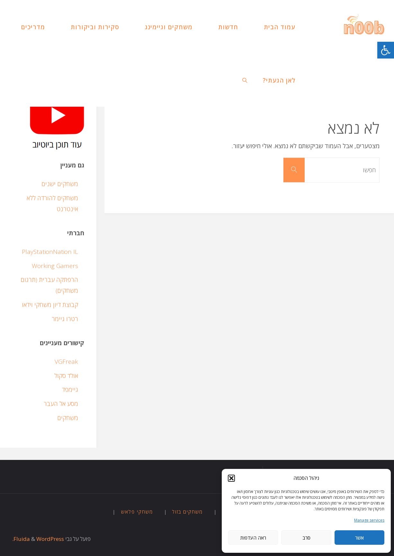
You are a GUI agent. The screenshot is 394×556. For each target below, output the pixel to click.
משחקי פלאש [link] (137, 511)
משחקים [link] (67, 418)
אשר (359, 537)
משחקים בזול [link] (187, 511)
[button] (231, 478)
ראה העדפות (253, 537)
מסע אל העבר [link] (61, 403)
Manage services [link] (369, 520)
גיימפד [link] (70, 389)
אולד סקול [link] (66, 376)
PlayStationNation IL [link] (50, 251)
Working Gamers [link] (55, 266)
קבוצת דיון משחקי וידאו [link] (50, 304)
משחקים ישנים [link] (59, 184)
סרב (306, 537)
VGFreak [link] (66, 361)
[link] (385, 50)
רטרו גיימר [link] (65, 319)
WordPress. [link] (38, 539)
